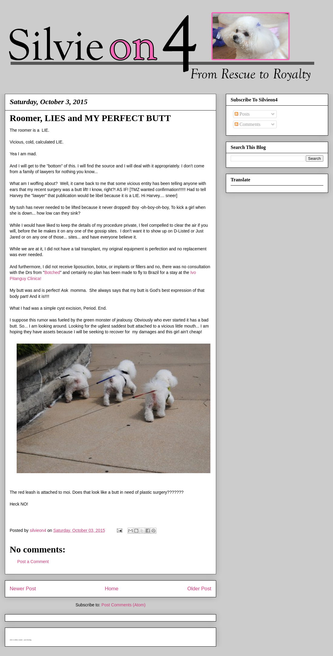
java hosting (27, 640)
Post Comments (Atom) (123, 604)
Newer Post (23, 589)
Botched (52, 272)
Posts (242, 114)
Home (111, 589)
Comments (247, 124)
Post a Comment (33, 561)
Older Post (199, 589)
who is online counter (16, 640)
